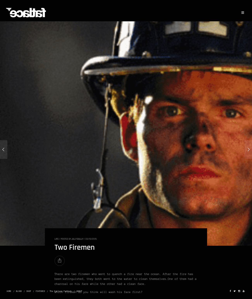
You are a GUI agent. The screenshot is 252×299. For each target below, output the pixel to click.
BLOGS (19, 291)
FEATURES (40, 291)
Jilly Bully (77, 239)
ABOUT (79, 291)
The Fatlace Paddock (61, 291)
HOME (9, 291)
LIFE (57, 239)
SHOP (29, 291)
